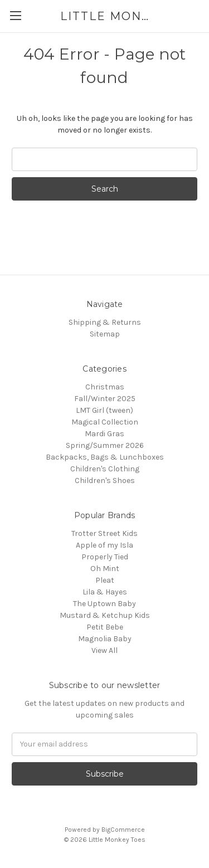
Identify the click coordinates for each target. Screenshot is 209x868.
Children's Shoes (105, 480)
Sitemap (105, 334)
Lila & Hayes (104, 592)
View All (104, 650)
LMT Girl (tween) (104, 410)
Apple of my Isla (104, 545)
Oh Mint (104, 568)
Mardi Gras (104, 433)
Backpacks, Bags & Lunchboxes (105, 457)
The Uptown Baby (104, 603)
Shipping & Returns (105, 322)
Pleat (104, 580)
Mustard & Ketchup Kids (105, 615)
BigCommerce (123, 829)
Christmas (104, 387)
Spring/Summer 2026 (105, 445)
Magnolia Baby (105, 638)
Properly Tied (104, 557)
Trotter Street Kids (104, 533)
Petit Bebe (104, 627)
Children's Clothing (104, 469)
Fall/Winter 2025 (104, 398)
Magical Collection (104, 422)
